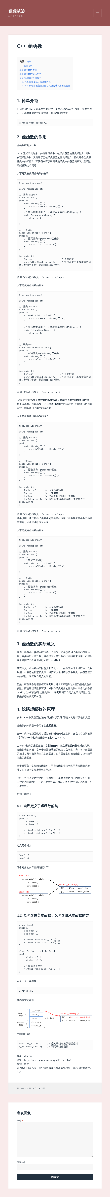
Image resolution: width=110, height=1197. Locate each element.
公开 (43, 1088)
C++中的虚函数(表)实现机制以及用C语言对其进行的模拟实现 (57, 717)
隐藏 (29, 61)
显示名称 (21, 1162)
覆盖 (77, 109)
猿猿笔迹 (16, 11)
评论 (20, 1120)
